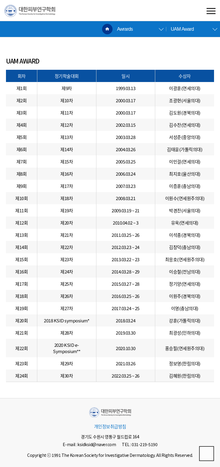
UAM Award (182, 29)
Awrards (125, 29)
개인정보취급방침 (110, 426)
